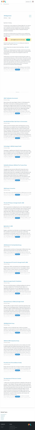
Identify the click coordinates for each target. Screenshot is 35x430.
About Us (2, 419)
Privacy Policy (11, 423)
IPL (1, 4)
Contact (2, 420)
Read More (17, 106)
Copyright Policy (12, 419)
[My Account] (33, 1)
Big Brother (23, 36)
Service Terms (11, 424)
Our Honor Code (12, 421)
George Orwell (3, 408)
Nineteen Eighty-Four (3, 407)
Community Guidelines (13, 420)
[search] (31, 2)
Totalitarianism (3, 409)
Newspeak (2, 413)
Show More (17, 62)
